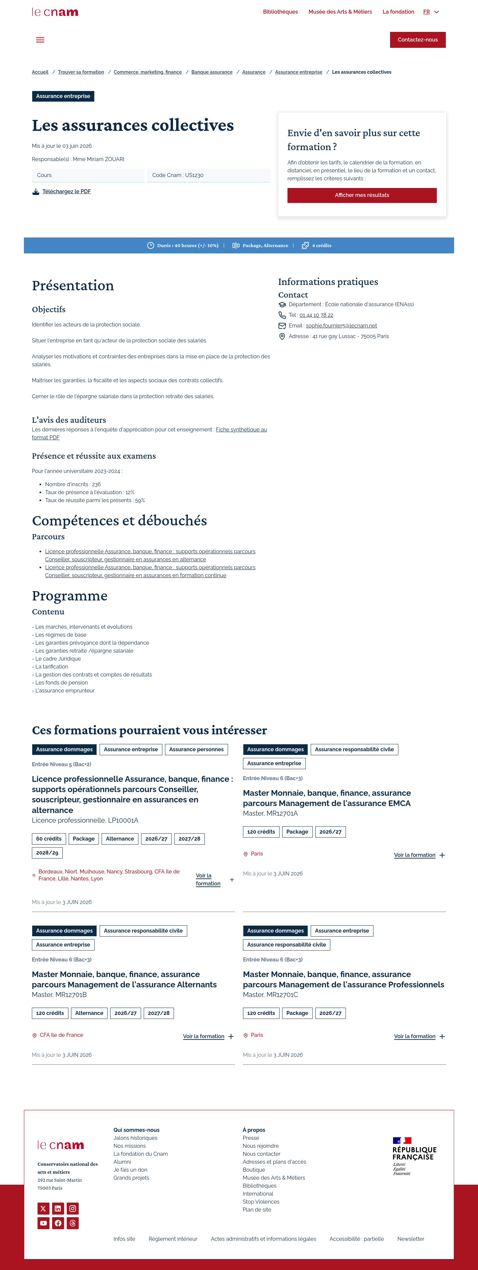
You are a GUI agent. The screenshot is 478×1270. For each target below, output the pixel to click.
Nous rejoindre (261, 1146)
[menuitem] (280, 12)
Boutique (254, 1170)
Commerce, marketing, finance (148, 72)
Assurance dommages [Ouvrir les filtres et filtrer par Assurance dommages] (64, 749)
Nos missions (130, 1146)
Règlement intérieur (173, 1239)
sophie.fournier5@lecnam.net (341, 325)
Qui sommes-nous (137, 1130)
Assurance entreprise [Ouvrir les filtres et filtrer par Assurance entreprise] (63, 96)
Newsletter (410, 1239)
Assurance (254, 72)
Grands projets (131, 1178)
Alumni (122, 1162)
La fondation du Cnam (141, 1154)
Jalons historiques (135, 1138)
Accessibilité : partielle (357, 1239)
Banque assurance (212, 72)
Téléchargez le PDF (66, 191)
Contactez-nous (418, 40)
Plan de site (257, 1210)
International (258, 1194)
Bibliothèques (260, 1186)
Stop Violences (261, 1202)
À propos (254, 1130)
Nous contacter (261, 1154)
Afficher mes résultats (362, 195)
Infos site (124, 1239)
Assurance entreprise (298, 72)
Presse (251, 1138)
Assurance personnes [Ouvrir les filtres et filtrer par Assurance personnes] (196, 749)
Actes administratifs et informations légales (263, 1239)
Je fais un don (130, 1170)
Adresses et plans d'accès (274, 1162)
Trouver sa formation (81, 72)
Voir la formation (208, 879)
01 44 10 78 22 (316, 315)
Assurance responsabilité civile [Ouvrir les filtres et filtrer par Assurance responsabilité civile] (354, 749)
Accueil (40, 72)
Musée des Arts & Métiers (274, 1178)
